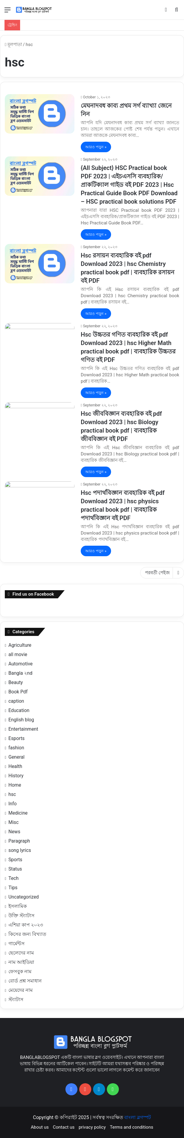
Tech (13, 878)
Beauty (15, 682)
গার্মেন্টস (16, 943)
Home (14, 785)
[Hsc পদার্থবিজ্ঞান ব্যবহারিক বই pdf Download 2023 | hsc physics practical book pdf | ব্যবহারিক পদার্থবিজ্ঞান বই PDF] (39, 501)
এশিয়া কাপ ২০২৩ (25, 925)
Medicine (18, 813)
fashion (16, 748)
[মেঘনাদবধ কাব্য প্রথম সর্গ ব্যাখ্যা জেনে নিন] (39, 114)
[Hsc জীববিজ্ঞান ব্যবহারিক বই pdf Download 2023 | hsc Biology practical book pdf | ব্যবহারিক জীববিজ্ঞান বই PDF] (39, 422)
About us (40, 1127)
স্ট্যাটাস (15, 999)
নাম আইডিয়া (21, 962)
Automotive (20, 664)
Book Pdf (18, 692)
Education (18, 710)
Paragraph (19, 841)
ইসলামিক (17, 906)
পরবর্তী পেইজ (162, 572)
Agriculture (19, 645)
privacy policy (92, 1127)
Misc (13, 822)
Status (15, 869)
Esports (16, 738)
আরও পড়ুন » (96, 147)
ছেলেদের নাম (21, 953)
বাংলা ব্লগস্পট (137, 1117)
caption (16, 701)
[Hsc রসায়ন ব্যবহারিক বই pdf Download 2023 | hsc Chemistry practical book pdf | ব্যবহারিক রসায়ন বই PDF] (39, 263)
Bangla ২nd (20, 673)
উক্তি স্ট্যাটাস (21, 915)
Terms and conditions (131, 1127)
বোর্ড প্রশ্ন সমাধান (25, 981)
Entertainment (23, 729)
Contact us (63, 1127)
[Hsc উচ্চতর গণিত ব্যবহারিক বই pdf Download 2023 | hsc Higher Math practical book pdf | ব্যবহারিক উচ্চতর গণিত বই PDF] (39, 342)
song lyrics (19, 850)
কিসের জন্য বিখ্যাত (27, 934)
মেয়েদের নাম (20, 990)
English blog (21, 720)
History (15, 776)
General (16, 757)
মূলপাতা (13, 44)
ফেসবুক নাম (20, 971)
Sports (15, 859)
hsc (12, 794)
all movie (17, 654)
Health (15, 766)
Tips (12, 887)
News (14, 831)
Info (12, 803)
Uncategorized (23, 897)
